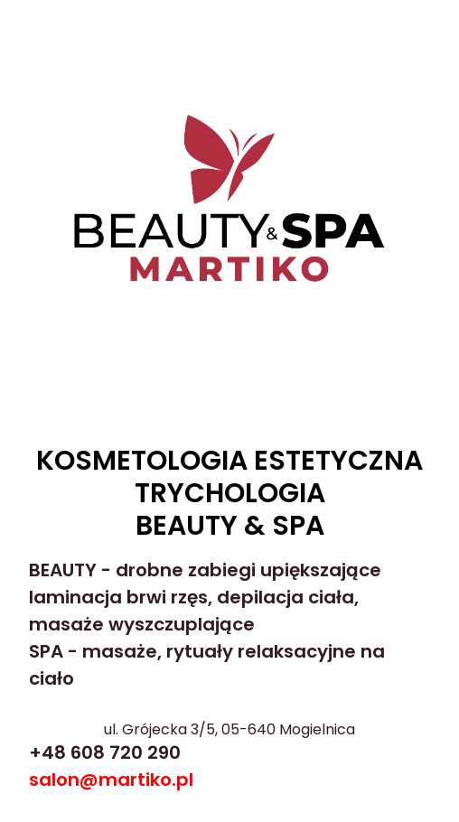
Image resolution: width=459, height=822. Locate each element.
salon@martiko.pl (111, 779)
